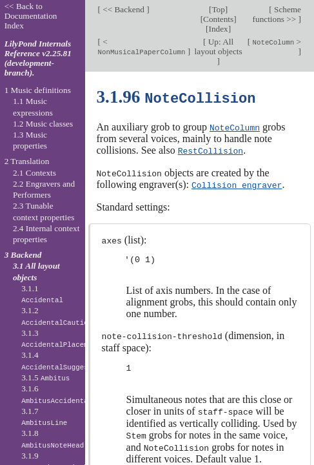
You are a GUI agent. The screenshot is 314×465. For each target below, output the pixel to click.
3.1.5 (45, 377)
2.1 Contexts (34, 173)
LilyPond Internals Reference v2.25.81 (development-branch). (38, 58)
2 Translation (27, 161)
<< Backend (123, 9)
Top (217, 9)
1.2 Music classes (43, 124)
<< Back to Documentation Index (31, 15)
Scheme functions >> (277, 14)
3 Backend (23, 255)
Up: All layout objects (218, 46)
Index (218, 29)
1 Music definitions (38, 90)
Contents (218, 19)
